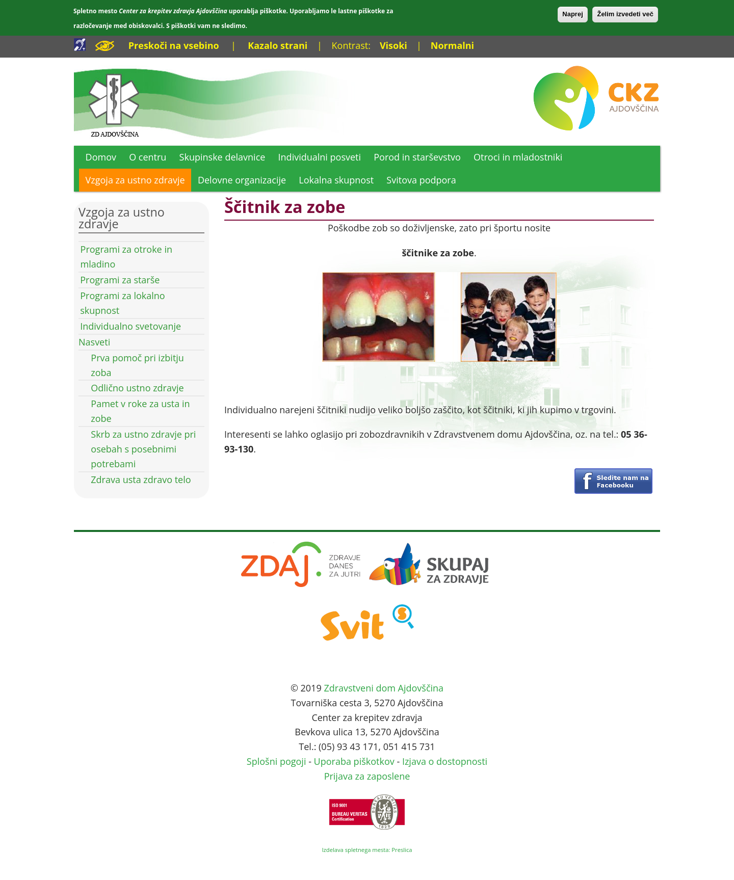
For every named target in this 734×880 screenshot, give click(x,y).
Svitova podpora (421, 180)
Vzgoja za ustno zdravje (135, 180)
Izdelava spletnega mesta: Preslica (367, 850)
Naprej (572, 14)
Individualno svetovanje (130, 326)
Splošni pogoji (276, 761)
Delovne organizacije (242, 180)
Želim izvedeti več (625, 14)
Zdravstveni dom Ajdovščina (383, 688)
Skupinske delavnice (222, 157)
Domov (101, 157)
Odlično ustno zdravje (137, 388)
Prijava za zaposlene (367, 776)
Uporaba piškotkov (354, 761)
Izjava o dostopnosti (444, 761)
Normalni (452, 45)
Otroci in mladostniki (518, 157)
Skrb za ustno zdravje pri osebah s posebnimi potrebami (143, 449)
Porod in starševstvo (417, 157)
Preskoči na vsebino (173, 45)
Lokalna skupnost (336, 180)
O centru (147, 157)
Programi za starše (120, 280)
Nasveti (94, 342)
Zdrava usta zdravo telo (141, 479)
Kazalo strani (277, 45)
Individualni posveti (319, 157)
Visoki (393, 45)
